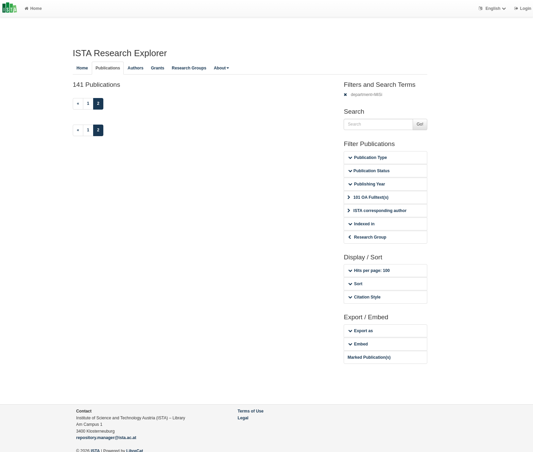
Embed (358, 344)
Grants (157, 68)
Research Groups (189, 68)
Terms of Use (250, 411)
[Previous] (78, 104)
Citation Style (364, 297)
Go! (420, 124)
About (221, 68)
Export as (360, 330)
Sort (355, 283)
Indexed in (361, 224)
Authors (135, 68)
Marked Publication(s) (369, 357)
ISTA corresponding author (377, 210)
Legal (243, 418)
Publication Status (369, 170)
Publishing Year (366, 184)
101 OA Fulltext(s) (367, 197)
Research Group (367, 237)
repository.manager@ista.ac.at (106, 437)
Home (33, 8)
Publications (108, 68)
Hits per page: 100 (369, 270)
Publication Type (367, 157)
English (493, 8)
